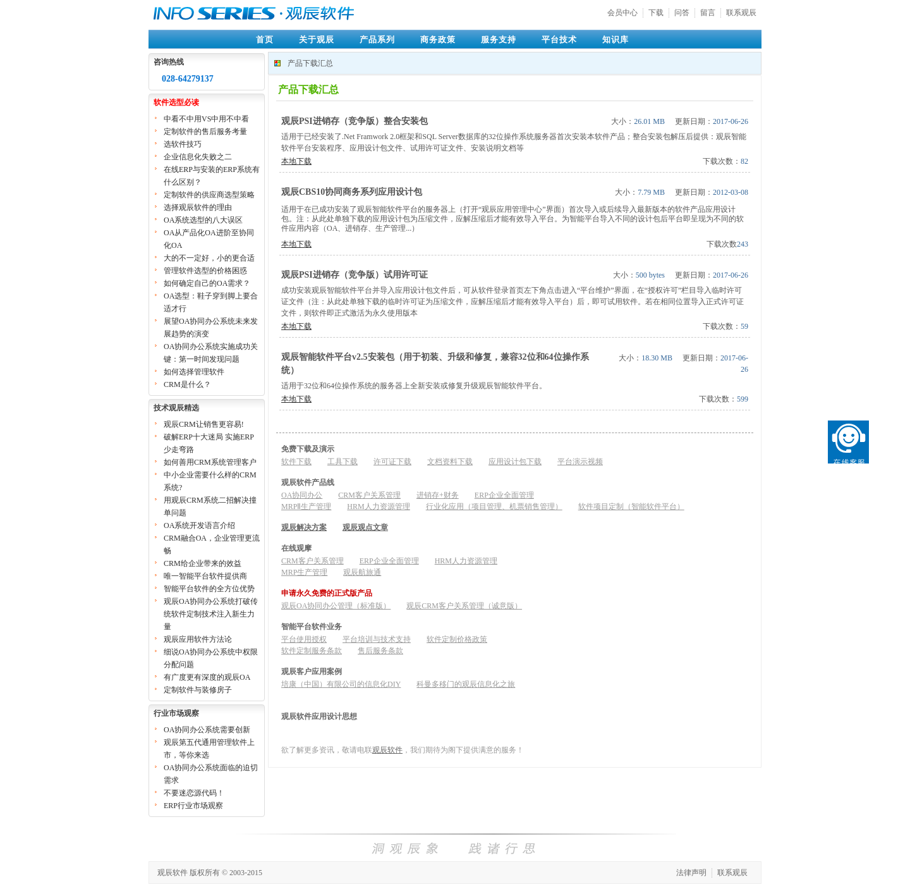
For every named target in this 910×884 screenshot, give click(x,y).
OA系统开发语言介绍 (199, 525)
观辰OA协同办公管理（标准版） (336, 605)
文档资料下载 (450, 461)
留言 (707, 12)
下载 (656, 12)
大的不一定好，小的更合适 (209, 258)
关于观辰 (316, 39)
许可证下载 (392, 461)
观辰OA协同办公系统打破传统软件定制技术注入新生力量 (211, 614)
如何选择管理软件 (194, 371)
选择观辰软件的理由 (198, 207)
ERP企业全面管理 (504, 495)
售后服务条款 (380, 650)
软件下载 (296, 461)
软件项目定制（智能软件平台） (631, 506)
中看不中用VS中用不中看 (206, 118)
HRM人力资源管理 (378, 506)
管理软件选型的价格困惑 (205, 270)
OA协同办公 (301, 495)
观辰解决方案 (304, 527)
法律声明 (691, 872)
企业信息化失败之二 (198, 156)
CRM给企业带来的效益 (202, 563)
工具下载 (342, 461)
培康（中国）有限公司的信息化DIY (341, 684)
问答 (681, 12)
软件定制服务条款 (311, 650)
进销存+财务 (437, 495)
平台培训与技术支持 (377, 639)
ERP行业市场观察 (193, 805)
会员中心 (622, 12)
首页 (265, 39)
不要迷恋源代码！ (194, 793)
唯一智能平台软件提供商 (205, 576)
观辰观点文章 (365, 527)
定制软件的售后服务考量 (205, 131)
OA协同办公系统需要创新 (207, 729)
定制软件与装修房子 (198, 689)
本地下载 (296, 161)
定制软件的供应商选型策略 (209, 194)
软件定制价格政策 (457, 639)
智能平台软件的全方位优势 (209, 588)
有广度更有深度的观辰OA (207, 677)
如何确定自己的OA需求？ (207, 283)
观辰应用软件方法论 (198, 639)
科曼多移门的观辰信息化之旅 (465, 684)
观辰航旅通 (362, 572)
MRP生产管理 (304, 572)
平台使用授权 (304, 639)
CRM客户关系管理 (369, 495)
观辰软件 (387, 750)
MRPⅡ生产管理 (306, 506)
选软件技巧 (183, 144)
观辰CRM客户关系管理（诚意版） (464, 605)
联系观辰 (741, 12)
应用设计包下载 (515, 461)
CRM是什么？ (187, 384)
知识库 (615, 39)
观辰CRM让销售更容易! (204, 424)
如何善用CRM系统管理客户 (210, 462)
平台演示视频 (580, 461)
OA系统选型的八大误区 (203, 220)
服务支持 (498, 39)
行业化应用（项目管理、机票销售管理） (494, 506)
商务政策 (438, 39)
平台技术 (559, 39)
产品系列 (377, 39)
